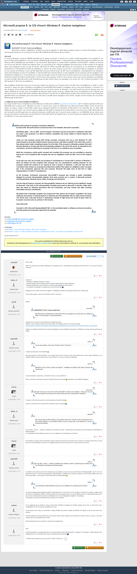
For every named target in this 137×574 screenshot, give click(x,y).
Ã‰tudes (78, 1)
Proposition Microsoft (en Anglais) (18, 222)
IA (33, 4)
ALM (37, 4)
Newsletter (61, 1)
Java (49, 4)
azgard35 (14, 342)
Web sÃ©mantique (97, 7)
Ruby (81, 7)
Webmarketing (108, 7)
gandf (14, 306)
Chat (53, 1)
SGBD (76, 4)
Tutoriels (34, 1)
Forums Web (45, 9)
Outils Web (86, 9)
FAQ (41, 1)
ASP (42, 7)
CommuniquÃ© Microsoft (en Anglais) (20, 220)
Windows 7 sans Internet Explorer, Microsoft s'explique (26, 231)
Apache (37, 7)
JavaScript (64, 7)
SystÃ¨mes (95, 4)
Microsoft (43, 4)
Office (82, 4)
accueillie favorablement (68, 105)
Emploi (70, 1)
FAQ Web (52, 9)
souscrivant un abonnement (42, 245)
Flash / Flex (57, 7)
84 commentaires (35, 32)
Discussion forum (122, 86)
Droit (86, 1)
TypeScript (87, 7)
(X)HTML (117, 7)
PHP (76, 7)
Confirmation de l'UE (14, 225)
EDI (62, 4)
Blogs (47, 1)
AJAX (31, 7)
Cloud (29, 4)
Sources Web (70, 9)
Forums (26, 1)
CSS (46, 7)
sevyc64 (14, 266)
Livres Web (78, 9)
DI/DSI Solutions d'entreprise (18, 4)
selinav (14, 509)
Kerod (14, 391)
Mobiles (88, 4)
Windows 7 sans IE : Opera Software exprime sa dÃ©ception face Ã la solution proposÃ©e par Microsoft (44, 233)
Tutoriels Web (61, 9)
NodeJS (71, 7)
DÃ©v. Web (55, 4)
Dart (50, 7)
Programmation (69, 4)
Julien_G (14, 284)
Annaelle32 (24, 31)
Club (91, 1)
